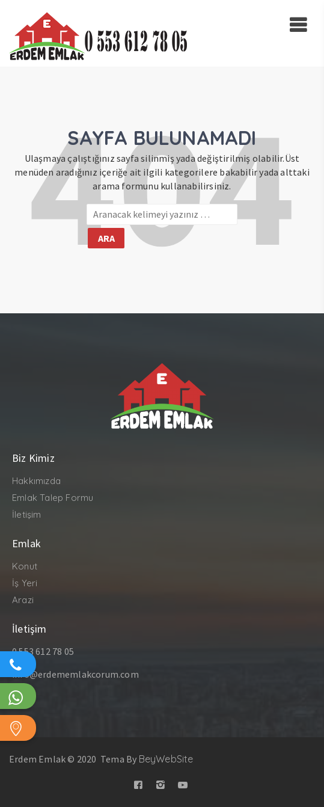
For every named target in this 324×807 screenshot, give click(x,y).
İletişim (26, 514)
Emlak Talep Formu (52, 497)
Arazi (23, 600)
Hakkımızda (36, 480)
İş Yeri (24, 583)
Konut (24, 566)
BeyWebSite (166, 759)
